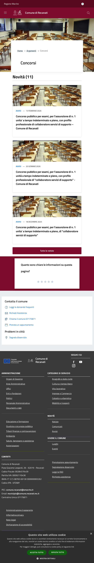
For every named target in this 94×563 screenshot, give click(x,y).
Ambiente (10, 436)
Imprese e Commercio (62, 393)
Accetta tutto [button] (36, 552)
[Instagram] (73, 366)
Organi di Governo (14, 379)
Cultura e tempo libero (62, 383)
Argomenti (31, 50)
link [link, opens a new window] (72, 547)
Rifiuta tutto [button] (57, 552)
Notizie (55, 421)
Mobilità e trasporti (60, 403)
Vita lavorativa (58, 388)
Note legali (11, 519)
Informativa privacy (15, 515)
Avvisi (18, 110)
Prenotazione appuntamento (65, 462)
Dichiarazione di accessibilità (19, 524)
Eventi (55, 448)
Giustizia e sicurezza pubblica (19, 426)
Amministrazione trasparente (19, 510)
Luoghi (55, 443)
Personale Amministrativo (18, 403)
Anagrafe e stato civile (62, 379)
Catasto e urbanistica (61, 398)
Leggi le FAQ (57, 472)
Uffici (8, 388)
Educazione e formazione (17, 421)
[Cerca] (88, 12)
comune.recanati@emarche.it (19, 489)
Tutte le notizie (47, 250)
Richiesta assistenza (61, 476)
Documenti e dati (14, 408)
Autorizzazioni (12, 445)
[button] (47, 558)
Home (20, 50)
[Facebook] (73, 362)
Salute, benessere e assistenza (20, 440)
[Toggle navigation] (5, 12)
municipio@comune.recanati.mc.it (23, 493)
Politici (9, 398)
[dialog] (47, 547)
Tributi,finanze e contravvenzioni (21, 431)
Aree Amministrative (15, 383)
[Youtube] (80, 362)
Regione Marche (11, 3)
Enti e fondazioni (13, 393)
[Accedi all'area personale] (82, 4)
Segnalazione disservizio (63, 467)
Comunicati (57, 426)
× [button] (91, 534)
